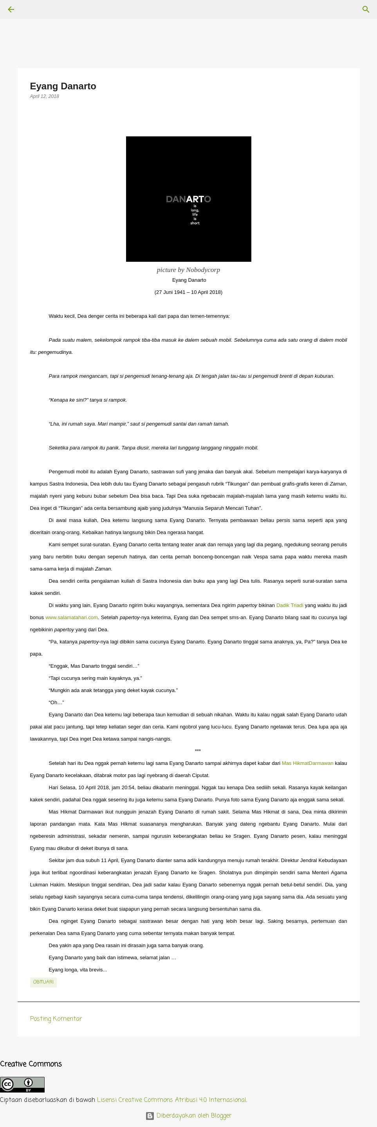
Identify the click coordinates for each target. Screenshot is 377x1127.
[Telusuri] (33, 9)
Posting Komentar (56, 1019)
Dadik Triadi (289, 605)
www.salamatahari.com (71, 617)
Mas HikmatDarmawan (308, 763)
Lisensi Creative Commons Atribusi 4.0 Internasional (171, 1100)
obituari (43, 982)
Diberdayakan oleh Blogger (188, 1116)
